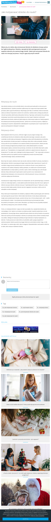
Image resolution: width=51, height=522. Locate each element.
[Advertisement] (25, 65)
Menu (48, 2)
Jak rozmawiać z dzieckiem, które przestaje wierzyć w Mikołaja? (25, 509)
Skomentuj (32, 42)
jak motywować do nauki (11, 316)
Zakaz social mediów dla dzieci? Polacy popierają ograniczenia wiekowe (25, 404)
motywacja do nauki (9, 311)
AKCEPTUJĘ (25, 519)
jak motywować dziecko (10, 307)
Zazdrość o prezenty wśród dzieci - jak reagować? (25, 439)
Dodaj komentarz (12, 290)
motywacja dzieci (43, 307)
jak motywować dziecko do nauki (30, 311)
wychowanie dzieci (28, 307)
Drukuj (20, 42)
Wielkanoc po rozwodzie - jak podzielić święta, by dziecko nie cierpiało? (26, 369)
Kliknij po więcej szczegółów (37, 515)
